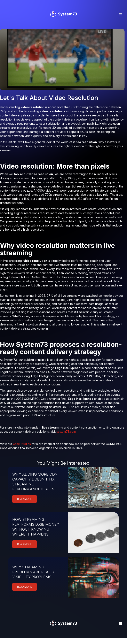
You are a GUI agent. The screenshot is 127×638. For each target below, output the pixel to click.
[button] (121, 14)
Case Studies (22, 444)
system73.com (66, 431)
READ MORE (24, 498)
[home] (63, 20)
